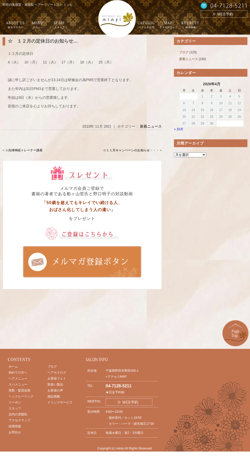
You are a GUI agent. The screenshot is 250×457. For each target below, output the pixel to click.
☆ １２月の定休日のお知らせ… (43, 41)
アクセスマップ (19, 420)
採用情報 (15, 426)
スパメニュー (18, 384)
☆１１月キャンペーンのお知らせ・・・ (131, 150)
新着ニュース (151, 126)
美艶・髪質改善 (19, 390)
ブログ (183, 52)
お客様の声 (55, 390)
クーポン (15, 402)
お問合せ (15, 432)
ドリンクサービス (60, 402)
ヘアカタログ (57, 372)
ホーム (13, 366)
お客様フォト (57, 378)
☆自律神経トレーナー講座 (24, 150)
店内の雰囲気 (18, 414)
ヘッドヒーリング (21, 396)
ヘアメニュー (18, 378)
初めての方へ (18, 372)
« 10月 (178, 129)
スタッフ (15, 408)
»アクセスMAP (116, 376)
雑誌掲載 (54, 396)
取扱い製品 (55, 384)
